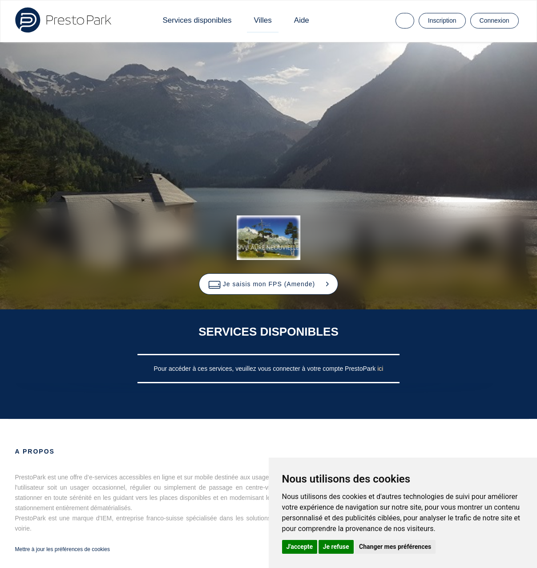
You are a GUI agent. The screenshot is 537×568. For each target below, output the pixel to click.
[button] (268, 284)
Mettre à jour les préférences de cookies (62, 549)
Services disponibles (197, 20)
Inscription (442, 20)
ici (380, 368)
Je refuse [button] (336, 546)
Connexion (494, 20)
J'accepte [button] (300, 546)
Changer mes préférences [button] (395, 546)
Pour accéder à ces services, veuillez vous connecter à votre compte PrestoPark (266, 368)
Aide (301, 20)
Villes (262, 20)
